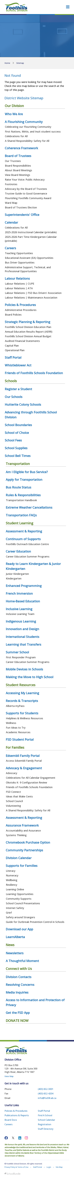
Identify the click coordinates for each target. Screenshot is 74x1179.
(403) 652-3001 (45, 1089)
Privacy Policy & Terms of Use (16, 1167)
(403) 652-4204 (45, 1093)
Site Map (59, 1167)
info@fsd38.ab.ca (47, 1098)
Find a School (45, 1115)
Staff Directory (45, 1128)
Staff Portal (44, 1110)
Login (49, 1167)
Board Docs (11, 1119)
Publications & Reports (17, 1115)
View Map (9, 1076)
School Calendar (46, 1119)
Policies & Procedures (16, 1110)
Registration (44, 1124)
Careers (9, 1124)
